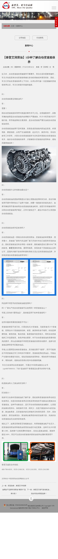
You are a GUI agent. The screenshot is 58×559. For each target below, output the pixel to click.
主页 (12, 26)
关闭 (45, 67)
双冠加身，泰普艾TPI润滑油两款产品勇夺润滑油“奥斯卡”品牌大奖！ (14, 489)
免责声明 (45, 508)
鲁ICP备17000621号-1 (32, 508)
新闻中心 (19, 26)
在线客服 (56, 22)
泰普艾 (11, 248)
